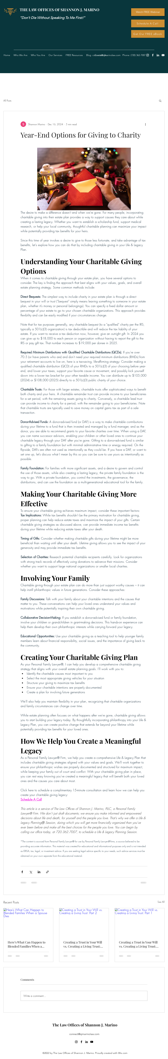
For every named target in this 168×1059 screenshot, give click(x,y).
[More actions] (145, 124)
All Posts (7, 100)
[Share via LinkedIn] (39, 872)
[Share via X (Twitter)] (30, 872)
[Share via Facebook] (22, 872)
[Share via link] (47, 872)
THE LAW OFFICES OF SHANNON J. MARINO (59, 9)
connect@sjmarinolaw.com (84, 1034)
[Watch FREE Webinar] (148, 12)
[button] (74, 55)
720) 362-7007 (138, 55)
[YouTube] (163, 55)
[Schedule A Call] (148, 23)
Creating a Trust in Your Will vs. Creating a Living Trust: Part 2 (82, 944)
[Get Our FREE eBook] (148, 34)
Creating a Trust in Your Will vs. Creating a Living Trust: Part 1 (138, 944)
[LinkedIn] (158, 55)
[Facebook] (152, 55)
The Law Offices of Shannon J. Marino (84, 1024)
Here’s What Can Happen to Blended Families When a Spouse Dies (26, 944)
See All (161, 901)
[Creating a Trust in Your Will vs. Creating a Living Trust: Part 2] (84, 922)
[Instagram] (147, 55)
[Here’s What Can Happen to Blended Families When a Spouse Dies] (28, 922)
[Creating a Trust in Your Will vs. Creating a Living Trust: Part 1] (139, 922)
